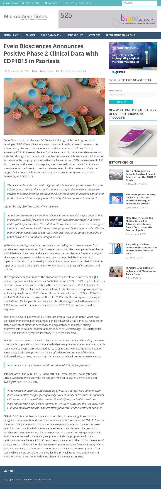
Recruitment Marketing (120, 35)
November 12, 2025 (137, 207)
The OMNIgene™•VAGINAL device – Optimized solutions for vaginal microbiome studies (141, 199)
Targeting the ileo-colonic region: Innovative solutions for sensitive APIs (141, 249)
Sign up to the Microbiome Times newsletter (27, 479)
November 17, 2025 (137, 184)
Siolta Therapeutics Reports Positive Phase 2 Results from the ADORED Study (141, 175)
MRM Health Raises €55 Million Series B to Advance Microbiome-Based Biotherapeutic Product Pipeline (139, 224)
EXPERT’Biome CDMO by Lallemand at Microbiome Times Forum (141, 271)
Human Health (11, 35)
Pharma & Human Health (73, 71)
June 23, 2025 (134, 278)
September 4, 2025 (137, 234)
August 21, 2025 (135, 257)
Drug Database (50, 35)
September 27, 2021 (19, 71)
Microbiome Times (44, 71)
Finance (30, 35)
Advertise (94, 35)
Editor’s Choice (121, 162)
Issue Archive (75, 35)
